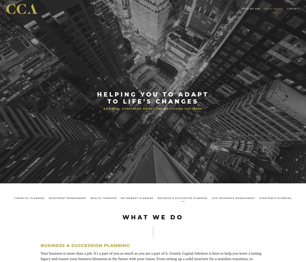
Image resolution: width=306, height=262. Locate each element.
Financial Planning (29, 198)
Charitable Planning (275, 198)
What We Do (274, 9)
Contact (293, 9)
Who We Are (251, 9)
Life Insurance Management (233, 198)
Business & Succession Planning (183, 198)
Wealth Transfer (103, 198)
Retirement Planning (137, 198)
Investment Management (67, 198)
